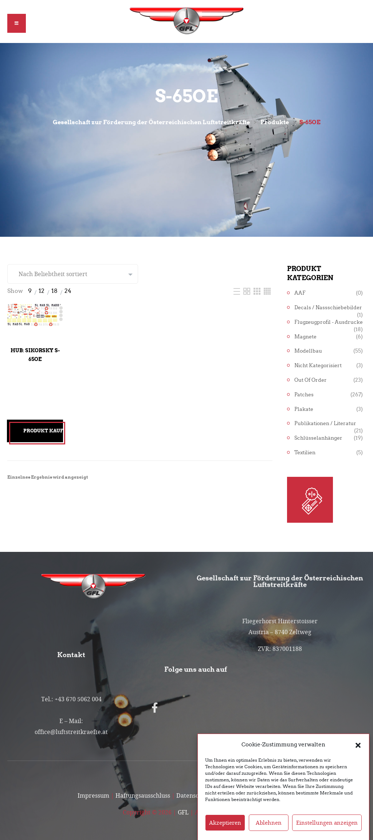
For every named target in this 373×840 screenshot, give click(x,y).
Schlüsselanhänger (318, 438)
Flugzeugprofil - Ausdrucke (328, 322)
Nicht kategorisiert (318, 365)
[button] (358, 756)
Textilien (304, 453)
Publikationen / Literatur (325, 423)
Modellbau (308, 351)
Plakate (303, 409)
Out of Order (310, 380)
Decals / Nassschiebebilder (328, 308)
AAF (300, 293)
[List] (237, 290)
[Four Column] (267, 290)
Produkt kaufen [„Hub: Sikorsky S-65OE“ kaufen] (43, 431)
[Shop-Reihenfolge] (72, 274)
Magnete (305, 337)
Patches (304, 395)
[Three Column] (258, 290)
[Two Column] (247, 290)
